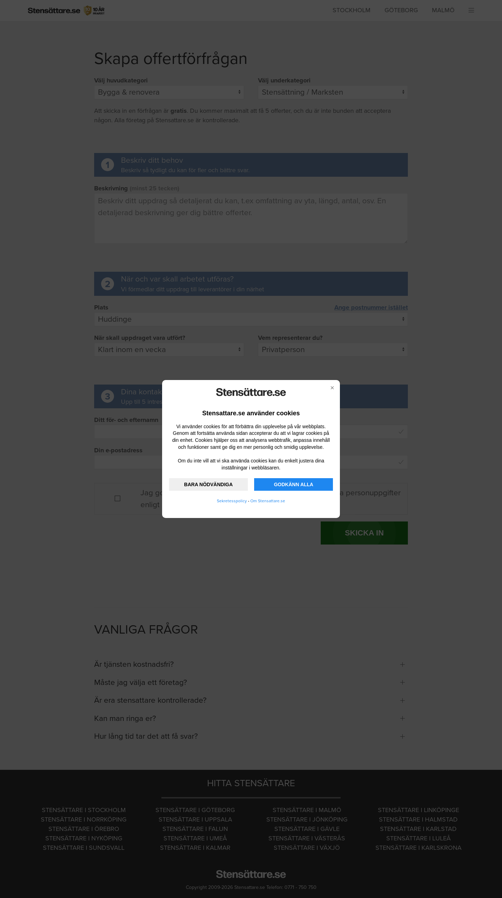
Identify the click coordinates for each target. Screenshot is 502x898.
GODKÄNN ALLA (293, 484)
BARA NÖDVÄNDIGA (208, 484)
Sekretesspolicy (232, 500)
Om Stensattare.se (267, 500)
